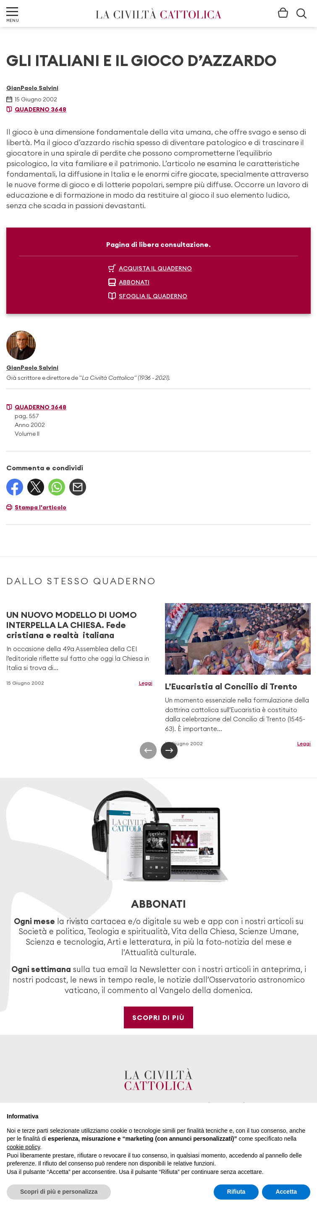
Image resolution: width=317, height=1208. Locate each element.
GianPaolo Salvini (32, 88)
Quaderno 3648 (40, 109)
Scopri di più (158, 1017)
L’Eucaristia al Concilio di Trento (231, 686)
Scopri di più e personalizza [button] (58, 1191)
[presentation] (148, 750)
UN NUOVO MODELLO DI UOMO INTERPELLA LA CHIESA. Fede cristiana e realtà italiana (71, 624)
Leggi (145, 683)
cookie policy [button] (23, 1147)
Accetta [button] (286, 1191)
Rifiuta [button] (236, 1191)
